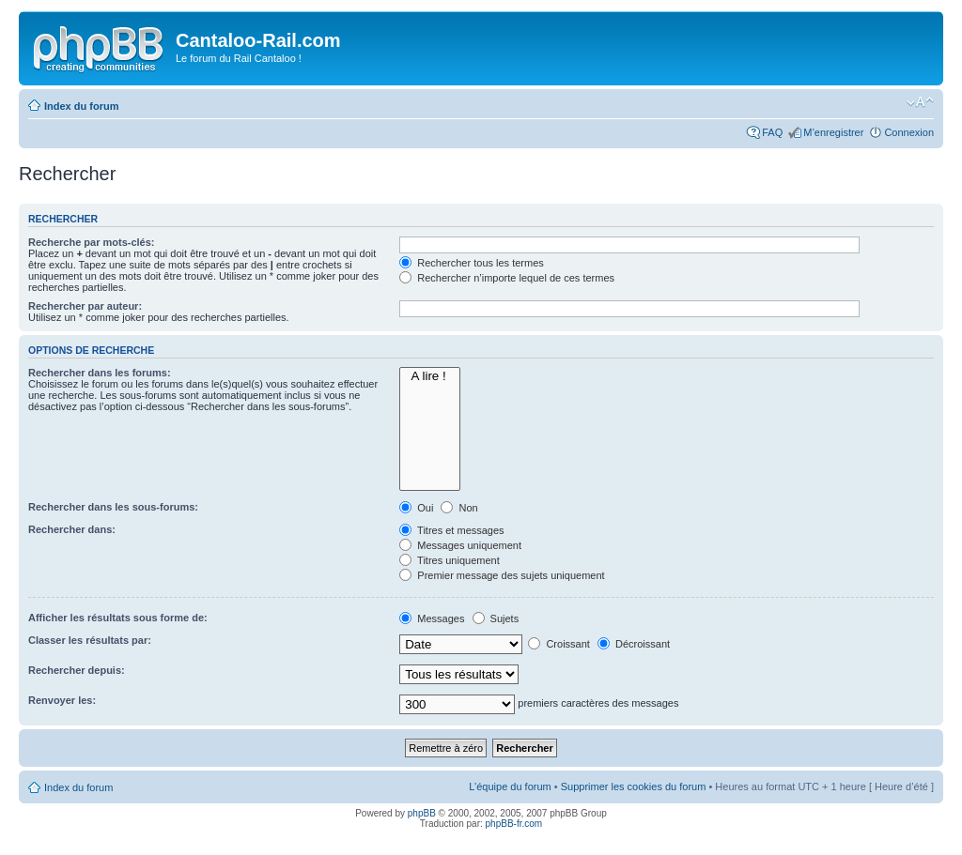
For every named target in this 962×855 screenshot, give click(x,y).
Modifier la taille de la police (920, 102)
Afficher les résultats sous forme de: (118, 617)
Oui (416, 507)
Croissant (559, 643)
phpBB (422, 813)
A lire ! (429, 376)
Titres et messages (451, 530)
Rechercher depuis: (76, 670)
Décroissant (633, 643)
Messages (431, 618)
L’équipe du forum (510, 786)
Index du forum (81, 106)
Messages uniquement (460, 545)
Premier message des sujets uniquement (501, 575)
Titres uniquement (449, 560)
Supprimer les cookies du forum (633, 786)
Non (459, 507)
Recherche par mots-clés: (91, 242)
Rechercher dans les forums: (99, 372)
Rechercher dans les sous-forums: (113, 506)
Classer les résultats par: (89, 640)
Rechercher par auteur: (85, 306)
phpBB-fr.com (514, 823)
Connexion (909, 132)
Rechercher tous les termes (471, 262)
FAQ (772, 132)
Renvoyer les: (62, 700)
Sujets (496, 618)
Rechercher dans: (72, 529)
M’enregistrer (833, 132)
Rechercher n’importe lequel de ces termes (506, 277)
